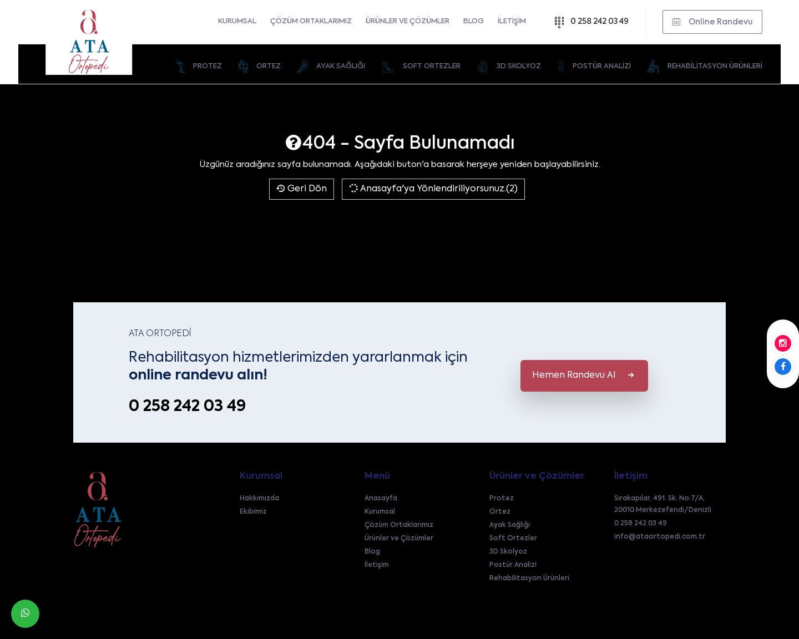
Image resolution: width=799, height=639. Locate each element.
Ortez (499, 512)
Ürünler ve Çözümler (407, 21)
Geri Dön (301, 189)
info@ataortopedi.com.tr (659, 537)
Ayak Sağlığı (509, 525)
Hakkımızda (259, 498)
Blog (473, 21)
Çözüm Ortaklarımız (311, 21)
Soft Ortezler (513, 538)
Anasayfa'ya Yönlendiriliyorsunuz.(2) (432, 188)
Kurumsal (237, 21)
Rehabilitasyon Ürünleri (529, 578)
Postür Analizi (513, 565)
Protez (501, 498)
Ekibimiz (253, 512)
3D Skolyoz (508, 552)
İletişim (512, 21)
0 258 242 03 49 (591, 22)
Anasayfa (381, 498)
